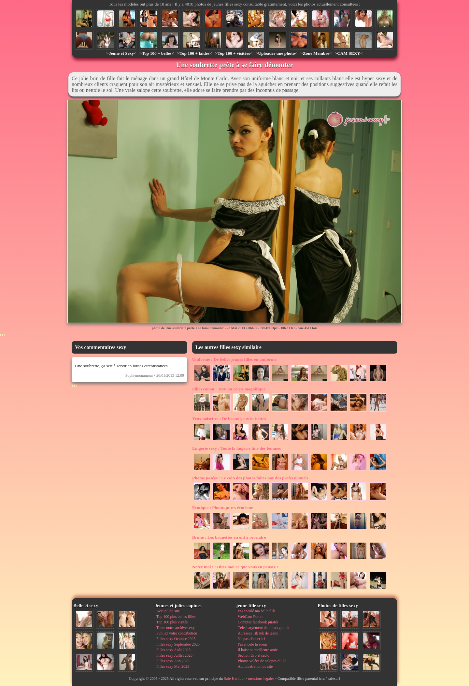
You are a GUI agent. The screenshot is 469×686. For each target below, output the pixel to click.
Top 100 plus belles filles (175, 616)
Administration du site (255, 666)
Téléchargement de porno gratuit (263, 627)
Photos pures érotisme (222, 507)
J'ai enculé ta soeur (252, 644)
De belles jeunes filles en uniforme (234, 359)
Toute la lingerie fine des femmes (236, 448)
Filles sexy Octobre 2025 (175, 638)
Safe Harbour (234, 678)
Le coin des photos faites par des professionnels (250, 477)
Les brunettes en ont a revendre (229, 537)
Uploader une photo (276, 53)
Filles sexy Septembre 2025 (178, 644)
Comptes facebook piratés (258, 622)
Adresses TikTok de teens (258, 633)
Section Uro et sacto (253, 655)
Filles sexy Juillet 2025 (174, 655)
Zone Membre (316, 53)
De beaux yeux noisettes (229, 418)
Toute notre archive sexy (175, 627)
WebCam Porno (250, 616)
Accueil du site (168, 611)
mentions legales (261, 678)
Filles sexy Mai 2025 (172, 666)
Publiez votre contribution (176, 633)
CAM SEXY (348, 53)
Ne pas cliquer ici (251, 638)
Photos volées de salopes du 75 (262, 661)
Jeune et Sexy (121, 53)
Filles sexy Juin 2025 (173, 661)
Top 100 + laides (194, 53)
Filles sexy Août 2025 (173, 650)
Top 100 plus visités (172, 622)
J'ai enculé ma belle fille (257, 611)
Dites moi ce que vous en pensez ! (235, 566)
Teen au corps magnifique (228, 389)
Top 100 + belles (156, 53)
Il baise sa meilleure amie (258, 650)
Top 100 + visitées (234, 53)
